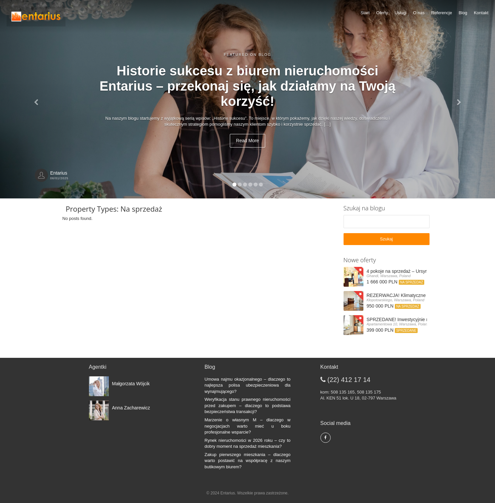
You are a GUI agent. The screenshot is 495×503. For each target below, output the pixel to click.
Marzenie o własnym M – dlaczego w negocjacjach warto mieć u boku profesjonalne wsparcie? (248, 426)
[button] (37, 99)
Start (364, 12)
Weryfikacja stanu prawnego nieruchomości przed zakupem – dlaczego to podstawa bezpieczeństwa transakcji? (248, 405)
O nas (419, 12)
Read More (247, 140)
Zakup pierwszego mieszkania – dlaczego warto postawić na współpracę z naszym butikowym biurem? (248, 460)
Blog (463, 12)
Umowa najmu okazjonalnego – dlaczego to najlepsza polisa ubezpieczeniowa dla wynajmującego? (248, 385)
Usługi (400, 12)
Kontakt (481, 12)
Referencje (441, 12)
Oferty (382, 12)
